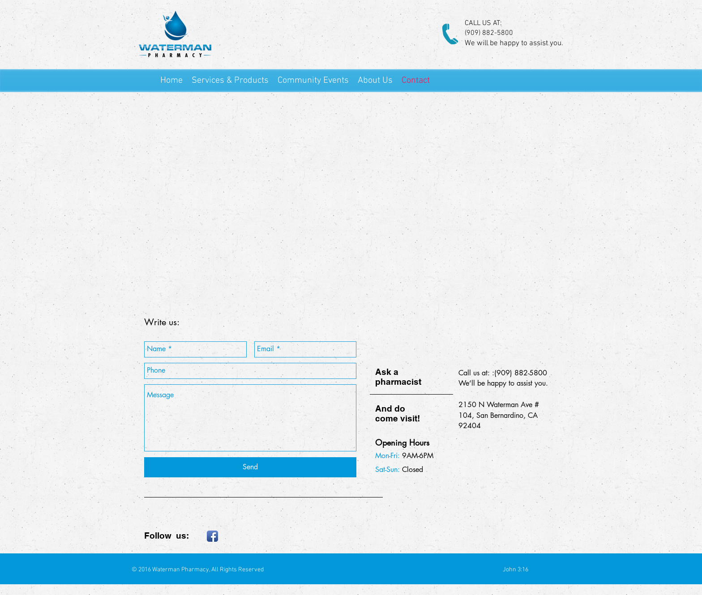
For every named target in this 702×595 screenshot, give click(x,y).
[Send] (250, 467)
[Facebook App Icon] (212, 536)
